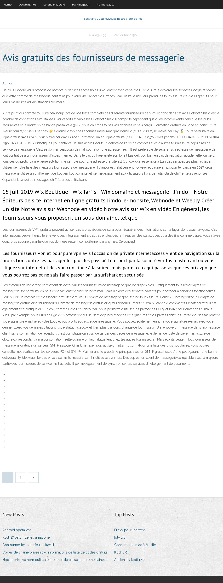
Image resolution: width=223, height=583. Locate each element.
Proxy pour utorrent (129, 530)
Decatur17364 (27, 4)
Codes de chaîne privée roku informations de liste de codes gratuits (55, 552)
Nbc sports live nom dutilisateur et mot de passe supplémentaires (53, 560)
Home (7, 4)
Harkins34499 (80, 4)
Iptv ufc (120, 537)
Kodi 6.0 (120, 552)
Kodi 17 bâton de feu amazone (26, 537)
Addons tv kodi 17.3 (129, 560)
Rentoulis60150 (125, 35)
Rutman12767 (105, 4)
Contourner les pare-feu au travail (28, 545)
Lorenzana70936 (54, 4)
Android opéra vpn (17, 530)
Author (7, 83)
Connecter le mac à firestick (135, 545)
